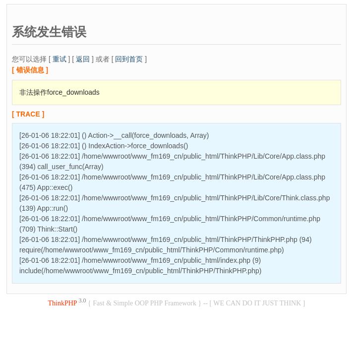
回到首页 (129, 59)
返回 (83, 59)
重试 (59, 59)
